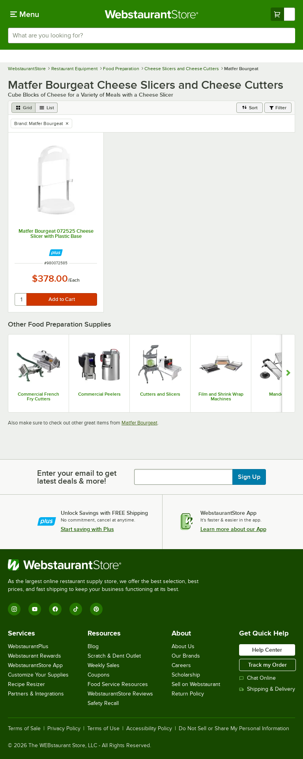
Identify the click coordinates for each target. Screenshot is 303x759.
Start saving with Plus (87, 529)
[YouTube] (34, 609)
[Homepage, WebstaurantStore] (151, 14)
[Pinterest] (96, 609)
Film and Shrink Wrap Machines (220, 396)
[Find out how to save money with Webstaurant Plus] (56, 252)
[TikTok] (75, 609)
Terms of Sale (24, 728)
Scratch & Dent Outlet (114, 656)
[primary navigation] (24, 14)
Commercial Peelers (99, 394)
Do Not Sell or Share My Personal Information (234, 728)
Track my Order (267, 665)
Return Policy (188, 694)
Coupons (99, 675)
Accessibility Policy (149, 728)
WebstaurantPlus (28, 646)
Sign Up (249, 476)
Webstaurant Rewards (34, 656)
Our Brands (186, 656)
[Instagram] (14, 609)
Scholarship (186, 675)
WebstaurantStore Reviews (120, 694)
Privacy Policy (63, 728)
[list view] (47, 108)
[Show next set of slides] (288, 373)
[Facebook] (55, 609)
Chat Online (257, 678)
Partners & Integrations (36, 694)
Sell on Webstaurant (196, 684)
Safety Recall (103, 703)
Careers (181, 665)
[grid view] (23, 108)
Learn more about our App (233, 529)
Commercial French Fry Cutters (38, 396)
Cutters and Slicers (160, 394)
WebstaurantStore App (35, 665)
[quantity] (21, 299)
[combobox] (151, 35)
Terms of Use (103, 728)
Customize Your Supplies (38, 675)
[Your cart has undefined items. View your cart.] (283, 14)
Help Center (267, 650)
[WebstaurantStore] (106, 565)
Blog (93, 646)
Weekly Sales (104, 665)
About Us (183, 646)
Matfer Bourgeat (139, 423)
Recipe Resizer (26, 684)
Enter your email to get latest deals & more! (76, 477)
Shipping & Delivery (267, 689)
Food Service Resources (118, 684)
